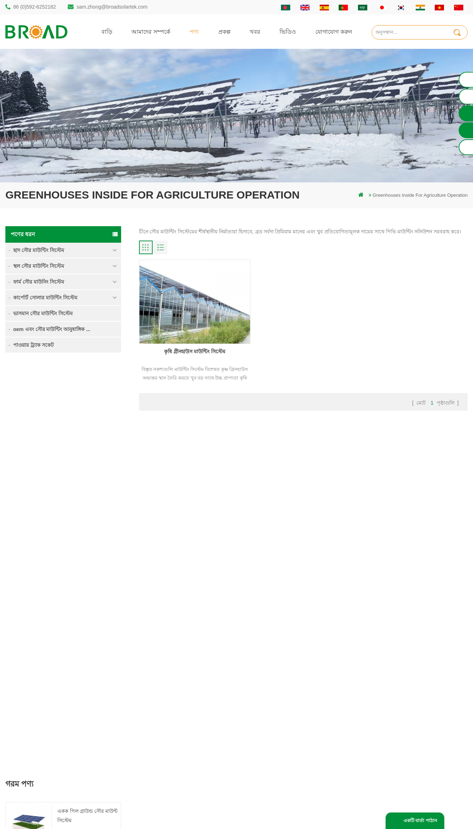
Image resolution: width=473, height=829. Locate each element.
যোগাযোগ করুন (333, 31)
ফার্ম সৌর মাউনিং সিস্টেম (38, 282)
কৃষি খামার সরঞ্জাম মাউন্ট (176, 755)
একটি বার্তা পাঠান (420, 820)
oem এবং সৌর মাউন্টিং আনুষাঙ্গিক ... (51, 329)
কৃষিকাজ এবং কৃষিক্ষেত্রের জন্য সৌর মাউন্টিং (195, 743)
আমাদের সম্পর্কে (151, 31)
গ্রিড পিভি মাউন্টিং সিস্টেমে (179, 718)
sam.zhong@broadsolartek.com (112, 7)
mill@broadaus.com (39, 743)
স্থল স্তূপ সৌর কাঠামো (173, 669)
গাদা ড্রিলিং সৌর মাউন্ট (175, 657)
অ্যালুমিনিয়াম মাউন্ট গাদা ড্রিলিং (184, 682)
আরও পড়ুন (70, 422)
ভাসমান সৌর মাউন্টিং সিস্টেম (43, 313)
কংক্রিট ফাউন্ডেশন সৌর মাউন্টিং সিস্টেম (81, 531)
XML (278, 730)
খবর (255, 31)
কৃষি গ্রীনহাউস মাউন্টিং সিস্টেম (191, 346)
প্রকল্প (224, 31)
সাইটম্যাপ (282, 718)
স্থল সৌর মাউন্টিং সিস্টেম (38, 266)
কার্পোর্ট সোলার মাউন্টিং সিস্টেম (45, 298)
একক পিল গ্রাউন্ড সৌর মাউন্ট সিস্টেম (87, 406)
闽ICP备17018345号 (297, 812)
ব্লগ (276, 706)
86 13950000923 (36, 715)
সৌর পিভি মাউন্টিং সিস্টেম (178, 706)
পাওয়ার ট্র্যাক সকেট (33, 345)
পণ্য (194, 31)
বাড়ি (106, 31)
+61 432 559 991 (36, 759)
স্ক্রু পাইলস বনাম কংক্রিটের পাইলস (185, 694)
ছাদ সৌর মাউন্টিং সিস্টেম (38, 250)
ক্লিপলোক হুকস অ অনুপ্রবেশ (85, 568)
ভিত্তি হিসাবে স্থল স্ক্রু (172, 767)
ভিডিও (288, 31)
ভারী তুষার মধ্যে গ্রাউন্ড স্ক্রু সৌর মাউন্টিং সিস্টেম (83, 489)
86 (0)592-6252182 (34, 7)
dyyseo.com (358, 812)
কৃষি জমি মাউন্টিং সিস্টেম (83, 443)
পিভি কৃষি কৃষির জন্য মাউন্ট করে (183, 730)
